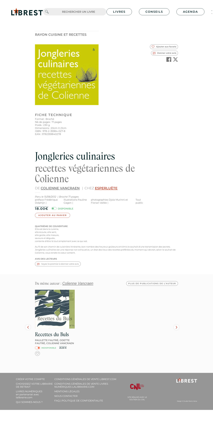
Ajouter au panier (52, 215)
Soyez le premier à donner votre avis (58, 264)
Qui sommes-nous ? (29, 402)
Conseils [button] (154, 12)
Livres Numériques (29, 394)
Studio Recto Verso (190, 401)
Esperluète (106, 188)
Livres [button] (119, 12)
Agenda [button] (190, 12)
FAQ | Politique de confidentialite (78, 400)
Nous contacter (66, 396)
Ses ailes (43, 334)
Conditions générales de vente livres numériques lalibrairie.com (81, 385)
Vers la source (96, 334)
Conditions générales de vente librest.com (85, 379)
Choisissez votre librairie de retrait (34, 385)
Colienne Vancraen (60, 188)
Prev (28, 327)
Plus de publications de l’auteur (152, 283)
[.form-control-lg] (78, 11)
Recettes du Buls (147, 334)
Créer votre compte (30, 379)
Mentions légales (66, 391)
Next (176, 327)
